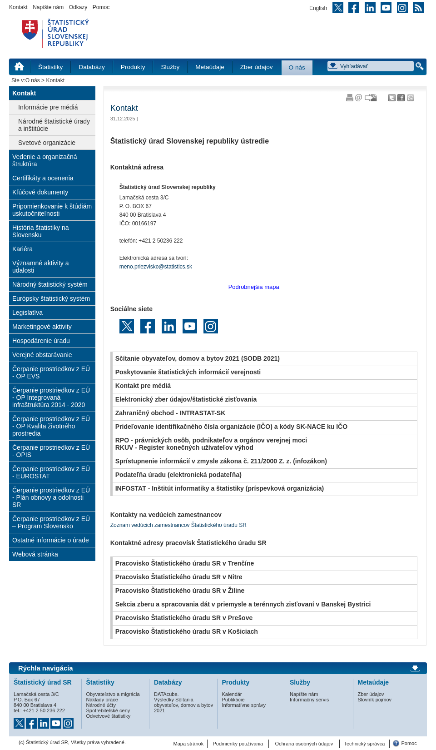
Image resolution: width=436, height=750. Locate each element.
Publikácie (233, 699)
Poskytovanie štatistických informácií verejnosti (188, 372)
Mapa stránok (188, 743)
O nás (297, 67)
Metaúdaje (209, 67)
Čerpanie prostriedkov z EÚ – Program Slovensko (51, 522)
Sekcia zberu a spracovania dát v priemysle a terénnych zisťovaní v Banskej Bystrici (243, 604)
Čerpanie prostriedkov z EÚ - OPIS (51, 451)
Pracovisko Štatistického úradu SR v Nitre (179, 577)
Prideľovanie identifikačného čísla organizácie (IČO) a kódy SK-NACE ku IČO (231, 426)
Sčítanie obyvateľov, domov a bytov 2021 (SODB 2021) (197, 358)
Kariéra (22, 249)
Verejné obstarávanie (42, 354)
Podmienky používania (238, 743)
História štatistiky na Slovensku (40, 231)
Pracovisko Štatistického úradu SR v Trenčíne (184, 563)
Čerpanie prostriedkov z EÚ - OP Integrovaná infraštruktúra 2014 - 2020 (51, 397)
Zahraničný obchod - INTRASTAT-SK (170, 413)
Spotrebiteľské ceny (108, 710)
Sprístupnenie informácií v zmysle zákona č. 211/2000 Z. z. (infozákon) (221, 461)
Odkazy (78, 7)
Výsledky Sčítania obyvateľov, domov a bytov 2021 (183, 705)
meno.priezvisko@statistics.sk (155, 266)
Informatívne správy (244, 705)
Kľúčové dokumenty (40, 192)
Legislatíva (27, 312)
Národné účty (101, 705)
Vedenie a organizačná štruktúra (44, 160)
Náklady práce (102, 699)
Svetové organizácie (46, 142)
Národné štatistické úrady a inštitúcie (54, 125)
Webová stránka (35, 554)
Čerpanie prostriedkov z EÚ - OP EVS (51, 372)
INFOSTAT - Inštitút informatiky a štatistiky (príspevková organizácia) (219, 488)
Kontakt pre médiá (143, 385)
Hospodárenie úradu (41, 340)
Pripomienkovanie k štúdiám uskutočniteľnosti (52, 210)
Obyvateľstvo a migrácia (113, 694)
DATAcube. (166, 694)
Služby (170, 67)
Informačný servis (309, 699)
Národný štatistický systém (50, 284)
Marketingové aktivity (42, 326)
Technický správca (364, 743)
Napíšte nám (48, 7)
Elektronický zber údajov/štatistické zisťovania (186, 399)
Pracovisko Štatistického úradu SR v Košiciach (186, 631)
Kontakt (18, 7)
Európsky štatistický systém (51, 298)
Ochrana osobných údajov (304, 743)
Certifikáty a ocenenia (43, 178)
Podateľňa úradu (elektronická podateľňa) (178, 474)
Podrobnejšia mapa (253, 286)
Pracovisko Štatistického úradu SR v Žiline (180, 590)
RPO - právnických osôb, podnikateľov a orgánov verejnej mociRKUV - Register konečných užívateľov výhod (211, 444)
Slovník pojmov (375, 699)
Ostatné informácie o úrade (50, 540)
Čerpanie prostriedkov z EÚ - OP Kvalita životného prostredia (51, 426)
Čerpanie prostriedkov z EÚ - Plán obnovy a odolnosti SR (51, 497)
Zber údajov (256, 67)
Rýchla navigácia (45, 668)
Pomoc (101, 7)
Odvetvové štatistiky (108, 716)
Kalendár (232, 694)
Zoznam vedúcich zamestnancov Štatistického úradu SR (178, 525)
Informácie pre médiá (48, 107)
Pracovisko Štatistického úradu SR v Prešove (184, 617)
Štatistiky (50, 67)
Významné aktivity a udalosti (40, 266)
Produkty (133, 67)
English (318, 8)
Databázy (91, 67)
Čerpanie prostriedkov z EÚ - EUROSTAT (51, 472)
